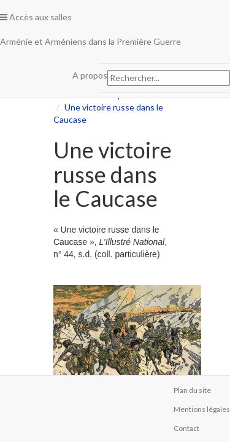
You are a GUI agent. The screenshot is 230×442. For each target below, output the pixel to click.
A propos (89, 75)
